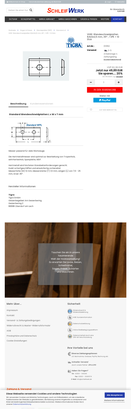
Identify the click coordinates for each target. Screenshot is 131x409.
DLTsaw (13, 19)
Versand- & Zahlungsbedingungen (23, 320)
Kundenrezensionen (41, 103)
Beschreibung (18, 103)
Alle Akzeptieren (115, 395)
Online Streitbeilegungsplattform (85, 330)
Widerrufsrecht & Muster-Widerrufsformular (28, 325)
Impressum (12, 310)
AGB (9, 330)
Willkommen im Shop (16, 2)
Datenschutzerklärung (22, 404)
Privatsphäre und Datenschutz (22, 335)
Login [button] (108, 2)
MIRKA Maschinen (68, 19)
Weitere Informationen (114, 400)
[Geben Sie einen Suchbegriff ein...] (30, 10)
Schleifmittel (28, 19)
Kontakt (117, 19)
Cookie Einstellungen (17, 340)
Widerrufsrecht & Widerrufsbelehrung (80, 311)
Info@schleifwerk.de (84, 379)
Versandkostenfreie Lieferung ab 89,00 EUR (45, 2)
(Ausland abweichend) (112, 60)
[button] (91, 82)
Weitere (105, 19)
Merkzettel (119, 2)
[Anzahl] (105, 82)
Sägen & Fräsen (88, 19)
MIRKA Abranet (47, 19)
